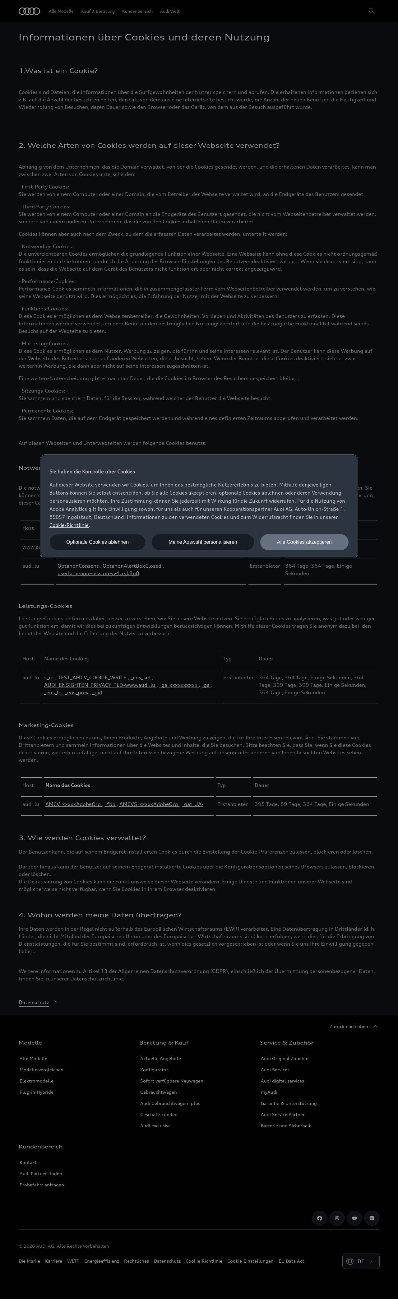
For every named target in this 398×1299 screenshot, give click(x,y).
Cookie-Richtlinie (69, 525)
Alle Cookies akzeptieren (304, 542)
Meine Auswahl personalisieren (203, 542)
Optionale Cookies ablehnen (97, 542)
